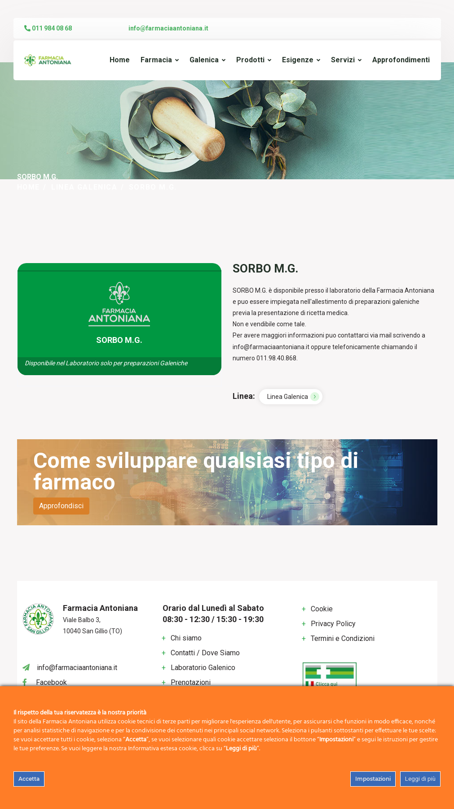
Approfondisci (61, 506)
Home (120, 60)
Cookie (322, 609)
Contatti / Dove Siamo (205, 653)
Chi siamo (186, 638)
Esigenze (297, 60)
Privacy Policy (333, 623)
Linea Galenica (85, 187)
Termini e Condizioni (343, 638)
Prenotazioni (191, 682)
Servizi (343, 60)
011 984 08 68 (48, 28)
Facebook (51, 682)
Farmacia (156, 60)
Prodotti (250, 60)
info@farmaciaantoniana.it (168, 28)
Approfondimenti (401, 60)
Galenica (204, 60)
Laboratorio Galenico (203, 667)
